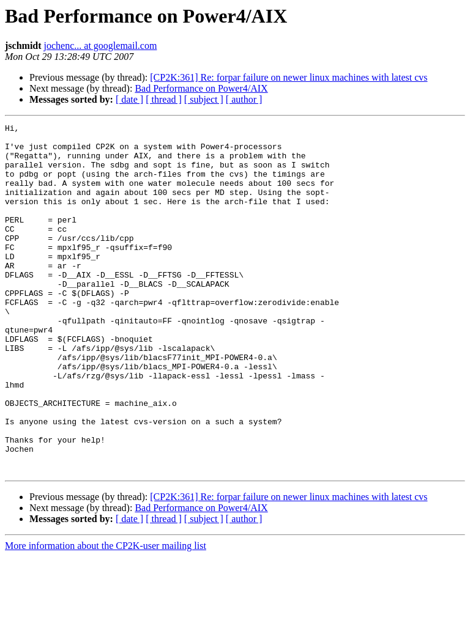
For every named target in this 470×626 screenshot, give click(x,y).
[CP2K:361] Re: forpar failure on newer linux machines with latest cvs (288, 77)
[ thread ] (164, 99)
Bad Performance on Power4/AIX (201, 88)
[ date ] (129, 99)
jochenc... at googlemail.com (100, 45)
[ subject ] (203, 99)
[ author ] (244, 99)
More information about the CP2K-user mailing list (105, 615)
